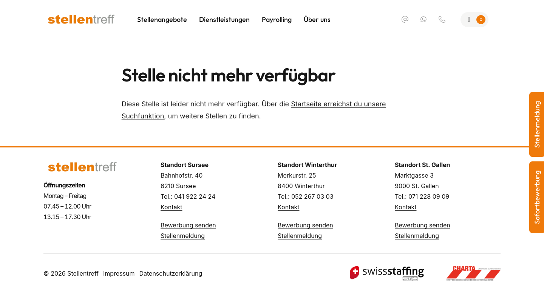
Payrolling (277, 19)
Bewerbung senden (188, 225)
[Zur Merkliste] (475, 19)
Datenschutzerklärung (170, 273)
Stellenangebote (162, 19)
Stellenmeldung (183, 235)
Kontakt (171, 207)
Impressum (119, 273)
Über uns (317, 19)
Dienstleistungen (224, 19)
